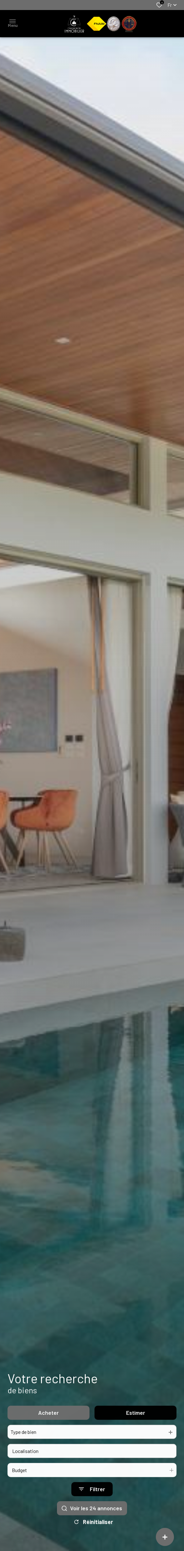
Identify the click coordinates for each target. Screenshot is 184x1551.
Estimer (135, 1422)
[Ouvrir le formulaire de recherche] (92, 1499)
